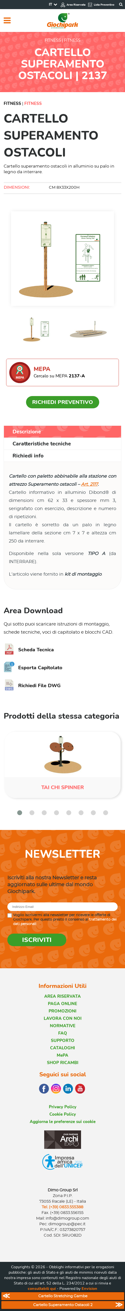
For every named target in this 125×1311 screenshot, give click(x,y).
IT (50, 4)
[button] (20, 813)
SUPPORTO (62, 1040)
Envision (89, 1288)
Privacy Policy (62, 1107)
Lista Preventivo (101, 5)
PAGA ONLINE (62, 1004)
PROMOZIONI (62, 1011)
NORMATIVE (62, 1026)
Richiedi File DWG (32, 685)
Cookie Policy (62, 1114)
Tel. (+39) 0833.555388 (62, 1207)
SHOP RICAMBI (62, 1063)
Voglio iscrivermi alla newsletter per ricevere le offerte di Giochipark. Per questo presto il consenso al (65, 919)
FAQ (62, 1033)
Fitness (12, 103)
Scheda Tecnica (29, 649)
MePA (62, 1055)
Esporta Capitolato (33, 667)
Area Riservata (72, 5)
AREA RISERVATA (62, 996)
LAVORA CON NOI (63, 1018)
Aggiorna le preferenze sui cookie (63, 1122)
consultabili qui (42, 1288)
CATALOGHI (62, 1048)
